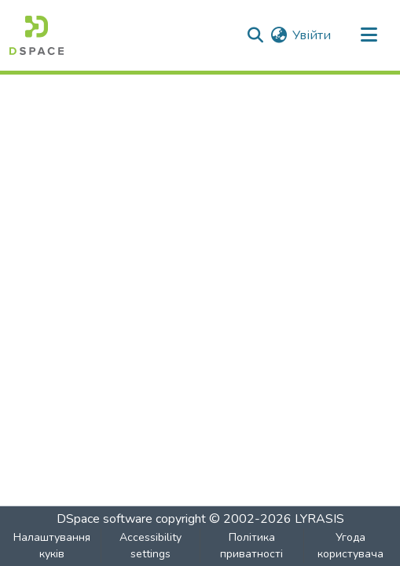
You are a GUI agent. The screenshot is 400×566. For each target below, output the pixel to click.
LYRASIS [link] (319, 519)
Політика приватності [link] (251, 545)
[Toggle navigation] (369, 35)
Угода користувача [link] (350, 545)
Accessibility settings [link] (150, 545)
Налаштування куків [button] (51, 545)
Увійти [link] (311, 35)
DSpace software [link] (104, 519)
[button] (36, 35)
